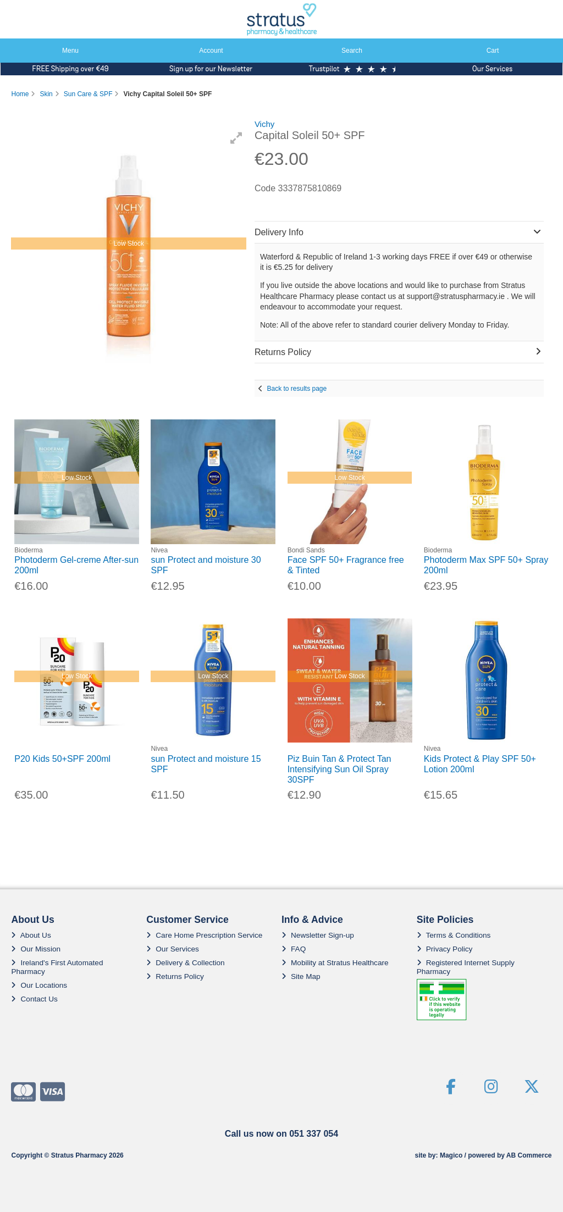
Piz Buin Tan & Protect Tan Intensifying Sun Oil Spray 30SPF (339, 769)
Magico (451, 1155)
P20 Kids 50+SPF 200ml (62, 758)
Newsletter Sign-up (318, 935)
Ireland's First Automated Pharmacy (57, 967)
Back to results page (297, 388)
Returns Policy (175, 976)
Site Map (301, 976)
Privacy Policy (445, 949)
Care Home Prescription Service (204, 935)
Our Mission (35, 949)
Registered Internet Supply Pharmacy (466, 967)
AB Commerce (529, 1155)
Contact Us (34, 999)
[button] (236, 138)
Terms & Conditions (454, 935)
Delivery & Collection (185, 963)
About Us (31, 935)
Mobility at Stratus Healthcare (335, 963)
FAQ (294, 949)
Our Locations (39, 985)
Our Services (172, 949)
